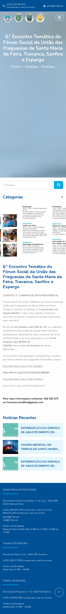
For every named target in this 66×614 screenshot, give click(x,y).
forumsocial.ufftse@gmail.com (25, 402)
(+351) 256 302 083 (12, 597)
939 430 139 (9, 513)
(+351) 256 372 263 (12, 560)
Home (16, 66)
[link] (26, 372)
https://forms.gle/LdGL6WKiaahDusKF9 (24, 385)
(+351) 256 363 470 (12, 509)
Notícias (31, 66)
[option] (33, 233)
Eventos (48, 66)
